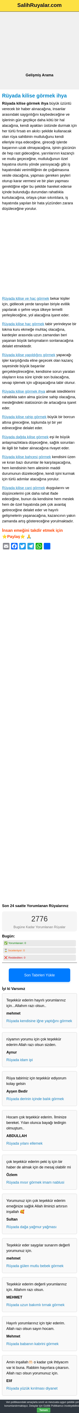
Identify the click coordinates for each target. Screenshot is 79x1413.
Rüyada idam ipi (19, 1060)
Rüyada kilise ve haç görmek (25, 298)
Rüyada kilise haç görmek (23, 324)
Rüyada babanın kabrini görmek (32, 1344)
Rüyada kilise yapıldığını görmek (28, 355)
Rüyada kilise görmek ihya (34, 95)
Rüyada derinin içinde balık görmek (35, 1099)
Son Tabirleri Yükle (39, 975)
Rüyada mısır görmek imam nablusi (35, 1182)
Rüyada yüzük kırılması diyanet (32, 1388)
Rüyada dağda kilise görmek (25, 437)
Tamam (43, 1410)
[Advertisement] (39, 42)
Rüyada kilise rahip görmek (24, 417)
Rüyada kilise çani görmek (23, 488)
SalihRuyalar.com (39, 5)
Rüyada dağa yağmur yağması (31, 1227)
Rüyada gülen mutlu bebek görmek (34, 1266)
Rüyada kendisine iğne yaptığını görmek (39, 1021)
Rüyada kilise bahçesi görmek (26, 457)
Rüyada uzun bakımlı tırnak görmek (35, 1305)
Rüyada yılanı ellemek (24, 1143)
